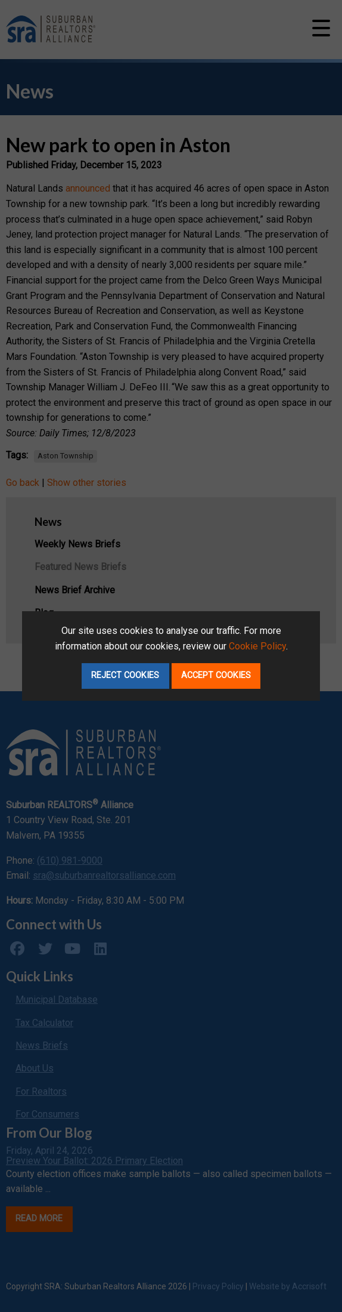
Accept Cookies (216, 675)
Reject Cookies (125, 675)
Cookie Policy (257, 646)
